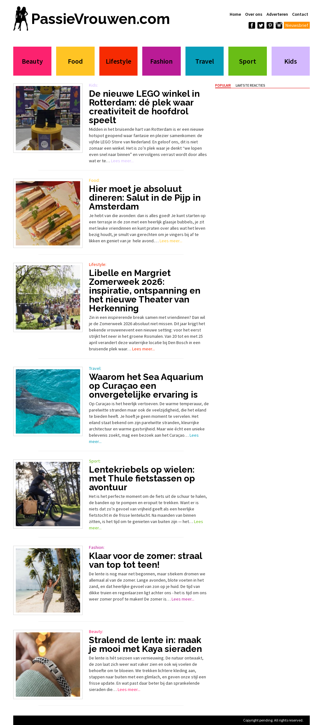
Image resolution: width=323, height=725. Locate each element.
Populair (223, 85)
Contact (300, 14)
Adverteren (277, 14)
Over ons (253, 14)
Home (235, 14)
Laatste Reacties (250, 85)
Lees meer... (122, 161)
